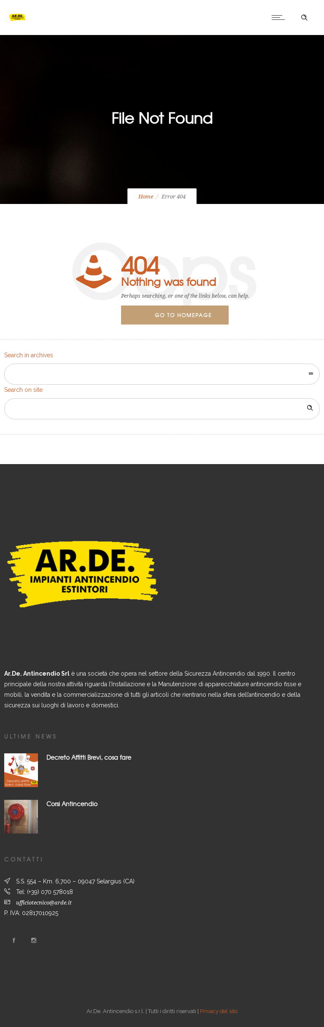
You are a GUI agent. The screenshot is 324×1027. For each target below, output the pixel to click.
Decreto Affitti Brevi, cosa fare (88, 757)
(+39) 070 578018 (50, 891)
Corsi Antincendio (71, 803)
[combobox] (162, 374)
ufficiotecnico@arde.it (44, 902)
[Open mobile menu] (280, 17)
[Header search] (304, 18)
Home (145, 196)
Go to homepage (183, 315)
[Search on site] (162, 408)
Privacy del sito (219, 1011)
